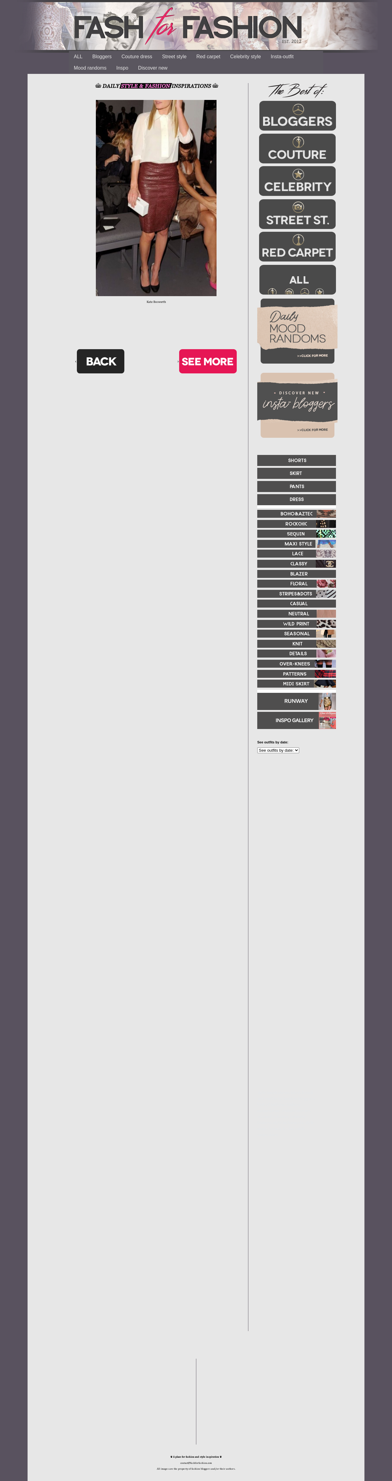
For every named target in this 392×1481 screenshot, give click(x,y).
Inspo (122, 68)
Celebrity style (245, 56)
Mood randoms (90, 68)
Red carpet (208, 56)
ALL (78, 56)
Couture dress (137, 56)
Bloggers (101, 56)
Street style (174, 56)
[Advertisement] (294, 824)
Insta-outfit (282, 56)
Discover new (153, 68)
